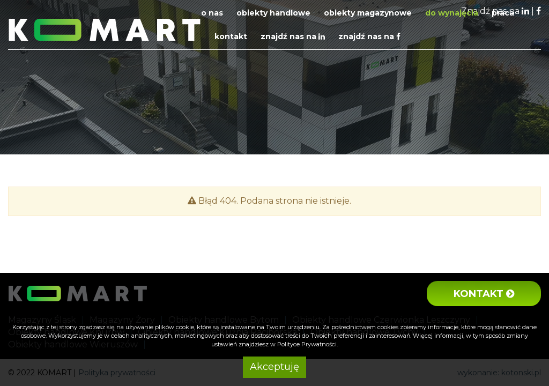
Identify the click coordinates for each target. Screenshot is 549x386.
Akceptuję (274, 367)
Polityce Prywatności (307, 344)
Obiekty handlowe (273, 13)
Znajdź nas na (293, 36)
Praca (503, 13)
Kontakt (230, 36)
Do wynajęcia (451, 13)
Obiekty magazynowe (368, 13)
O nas (212, 13)
